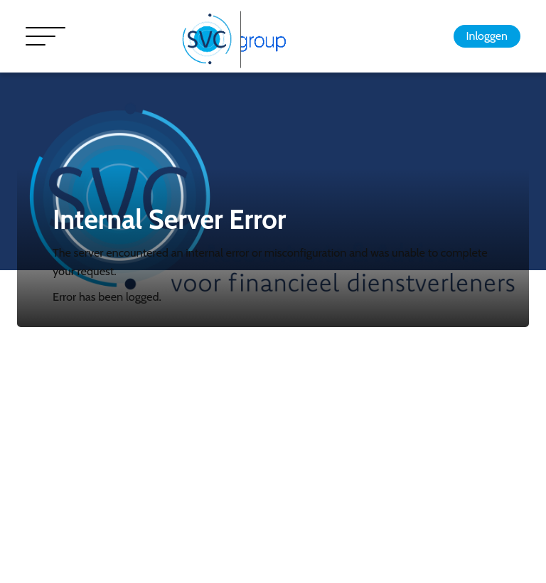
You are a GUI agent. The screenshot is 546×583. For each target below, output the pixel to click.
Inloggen (487, 36)
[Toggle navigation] (45, 36)
